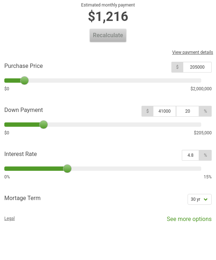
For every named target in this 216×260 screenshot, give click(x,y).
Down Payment (23, 110)
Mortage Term (22, 198)
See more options (184, 220)
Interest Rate (20, 154)
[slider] (24, 80)
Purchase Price (23, 65)
